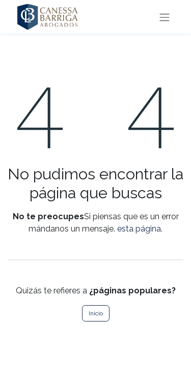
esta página (139, 229)
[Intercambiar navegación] (164, 17)
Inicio (96, 313)
